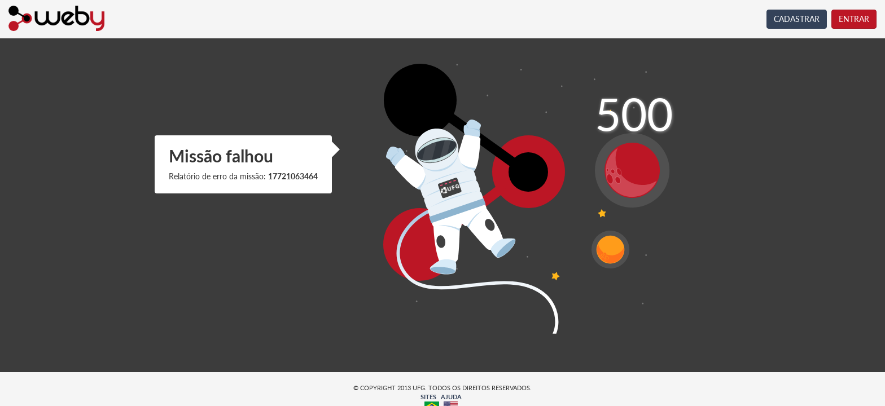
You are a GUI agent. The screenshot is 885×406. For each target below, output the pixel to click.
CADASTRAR (797, 19)
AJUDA (451, 396)
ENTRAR (854, 19)
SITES (428, 396)
